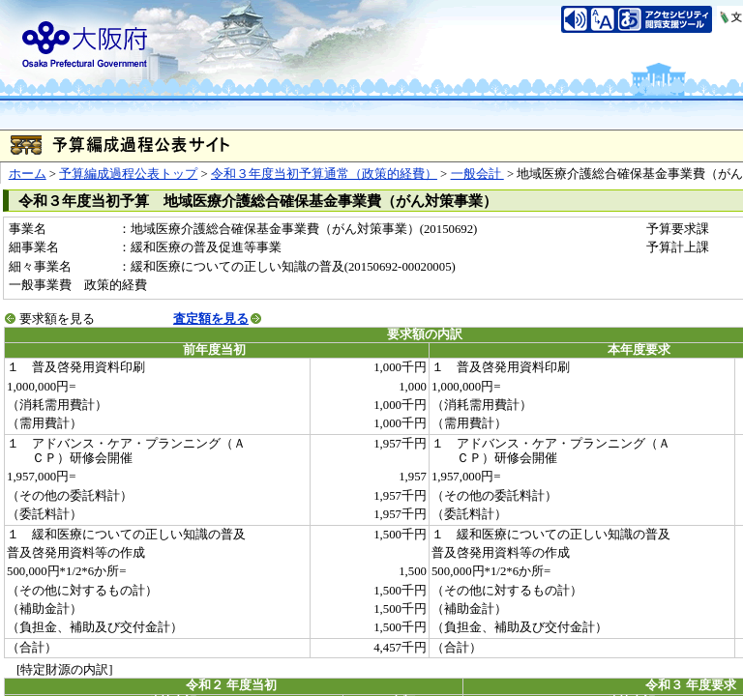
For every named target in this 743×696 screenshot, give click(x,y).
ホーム (27, 174)
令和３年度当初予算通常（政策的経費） (324, 174)
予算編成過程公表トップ (128, 174)
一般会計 (477, 174)
